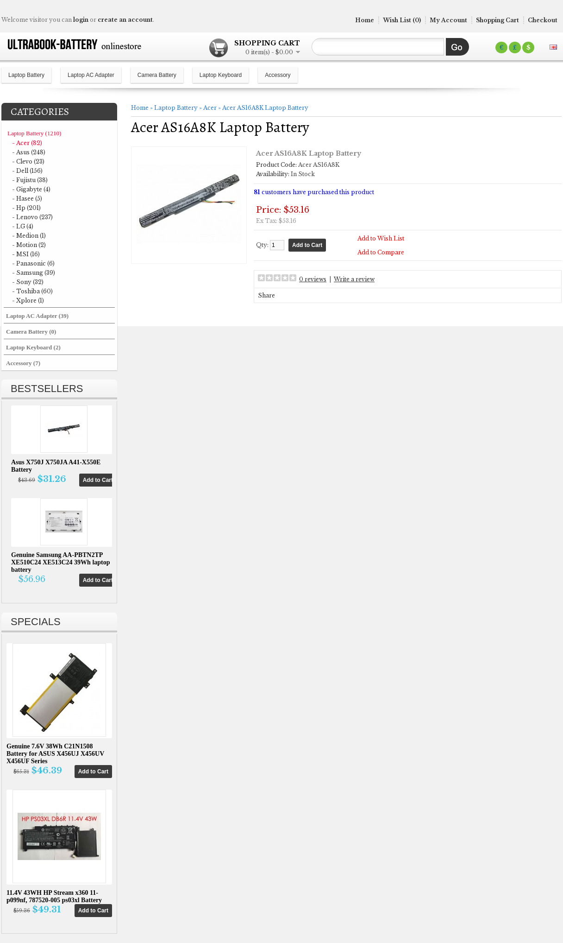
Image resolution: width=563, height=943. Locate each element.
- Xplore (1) (28, 300)
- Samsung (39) (33, 272)
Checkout (542, 20)
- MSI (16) (26, 254)
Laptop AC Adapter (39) (37, 315)
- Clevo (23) (28, 161)
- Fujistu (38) (30, 180)
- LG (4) (22, 226)
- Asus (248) (28, 152)
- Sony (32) (28, 281)
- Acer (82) (27, 142)
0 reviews (312, 279)
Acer (210, 107)
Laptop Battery (26, 75)
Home (364, 20)
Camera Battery (157, 75)
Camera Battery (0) (31, 331)
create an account (125, 19)
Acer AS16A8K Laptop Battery (265, 107)
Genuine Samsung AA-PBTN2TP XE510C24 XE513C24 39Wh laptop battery (60, 562)
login (80, 19)
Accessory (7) (23, 363)
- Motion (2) (29, 244)
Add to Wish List (380, 238)
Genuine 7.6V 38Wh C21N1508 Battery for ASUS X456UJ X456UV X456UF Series (55, 754)
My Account (448, 20)
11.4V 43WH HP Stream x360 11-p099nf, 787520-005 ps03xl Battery (54, 896)
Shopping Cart (497, 20)
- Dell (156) (27, 170)
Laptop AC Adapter (91, 75)
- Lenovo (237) (32, 217)
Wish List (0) (402, 20)
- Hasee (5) (27, 198)
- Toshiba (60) (32, 291)
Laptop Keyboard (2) (33, 347)
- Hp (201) (26, 207)
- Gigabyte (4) (31, 189)
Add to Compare (380, 252)
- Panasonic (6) (33, 263)
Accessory (277, 75)
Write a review (354, 279)
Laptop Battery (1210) (34, 133)
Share (266, 295)
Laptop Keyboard (221, 75)
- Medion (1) (29, 235)
